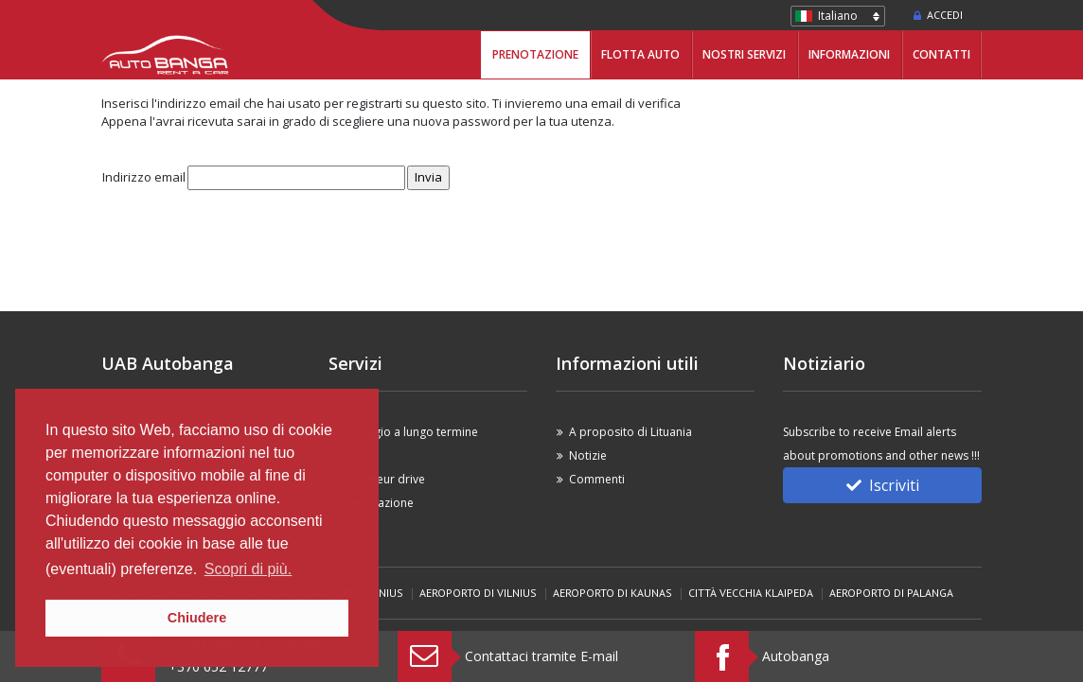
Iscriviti (882, 485)
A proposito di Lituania (630, 432)
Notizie (588, 455)
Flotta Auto (640, 54)
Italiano (838, 16)
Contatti (941, 54)
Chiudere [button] (197, 617)
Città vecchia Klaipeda (750, 593)
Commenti (597, 479)
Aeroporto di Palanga (891, 593)
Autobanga (795, 656)
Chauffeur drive (383, 479)
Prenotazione (535, 54)
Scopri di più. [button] (248, 569)
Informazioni (849, 54)
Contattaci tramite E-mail (541, 656)
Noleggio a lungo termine (410, 432)
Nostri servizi (744, 54)
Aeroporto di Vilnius (478, 593)
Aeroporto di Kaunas (612, 593)
